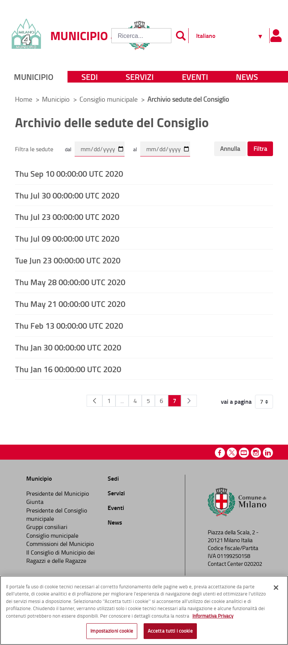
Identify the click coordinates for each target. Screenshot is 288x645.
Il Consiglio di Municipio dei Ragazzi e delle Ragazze (60, 556)
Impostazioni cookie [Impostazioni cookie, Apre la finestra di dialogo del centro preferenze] (111, 630)
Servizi (140, 77)
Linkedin (268, 453)
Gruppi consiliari (47, 527)
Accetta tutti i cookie (170, 630)
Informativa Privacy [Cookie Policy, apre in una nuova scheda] (212, 615)
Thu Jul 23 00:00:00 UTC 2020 (67, 216)
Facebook (220, 453)
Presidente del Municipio (57, 493)
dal (68, 149)
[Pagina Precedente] (94, 401)
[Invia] (180, 35)
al (135, 149)
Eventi (195, 77)
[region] (144, 610)
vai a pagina (236, 401)
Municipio (33, 77)
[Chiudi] (276, 587)
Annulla (230, 148)
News (247, 77)
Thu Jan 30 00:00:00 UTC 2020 (68, 347)
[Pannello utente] (275, 35)
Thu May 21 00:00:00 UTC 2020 (70, 304)
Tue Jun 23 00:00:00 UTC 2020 (67, 260)
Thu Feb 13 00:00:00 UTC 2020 (69, 325)
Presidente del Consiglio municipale (56, 514)
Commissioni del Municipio (60, 544)
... (122, 401)
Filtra (260, 148)
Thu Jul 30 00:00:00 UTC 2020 (67, 195)
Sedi (89, 77)
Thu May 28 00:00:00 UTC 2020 (70, 282)
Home (23, 99)
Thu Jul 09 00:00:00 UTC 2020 (67, 238)
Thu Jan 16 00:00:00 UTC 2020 (68, 369)
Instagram (256, 453)
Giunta (35, 502)
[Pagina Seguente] (189, 401)
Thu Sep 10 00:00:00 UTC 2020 (69, 173)
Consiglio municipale (109, 99)
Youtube (244, 453)
